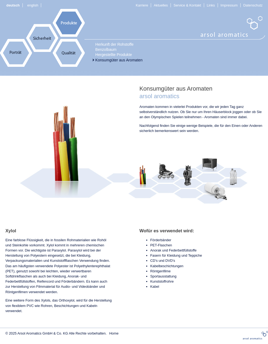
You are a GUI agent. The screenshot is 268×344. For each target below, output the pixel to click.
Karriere (142, 5)
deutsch (13, 5)
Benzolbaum (105, 49)
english (32, 5)
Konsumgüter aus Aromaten (119, 60)
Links (211, 5)
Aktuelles (161, 5)
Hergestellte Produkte (113, 54)
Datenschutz (253, 5)
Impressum (229, 5)
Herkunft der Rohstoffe (114, 44)
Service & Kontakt (187, 5)
